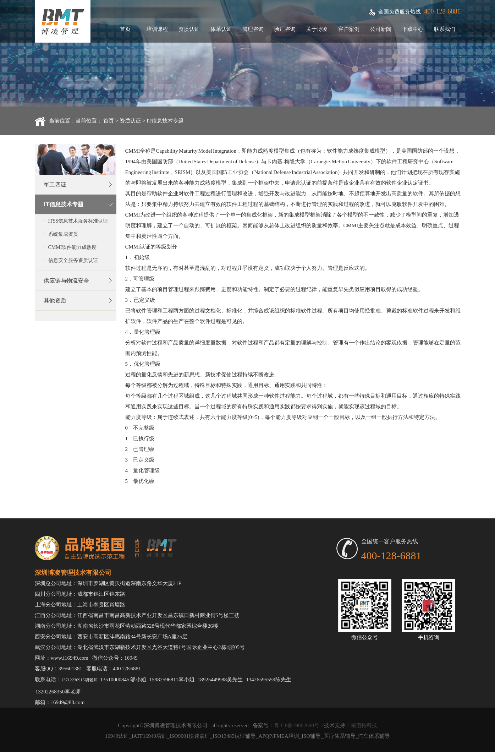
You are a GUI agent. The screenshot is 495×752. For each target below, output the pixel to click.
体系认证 (221, 29)
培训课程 (157, 29)
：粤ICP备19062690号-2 (296, 725)
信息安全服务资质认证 (73, 260)
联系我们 (444, 29)
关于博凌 (317, 29)
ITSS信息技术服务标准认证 (78, 221)
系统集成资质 (63, 234)
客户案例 (348, 29)
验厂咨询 (285, 29)
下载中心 (412, 29)
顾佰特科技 (364, 725)
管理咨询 (253, 29)
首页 (125, 29)
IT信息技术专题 (165, 121)
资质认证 (189, 29)
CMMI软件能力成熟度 (72, 247)
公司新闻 (380, 29)
